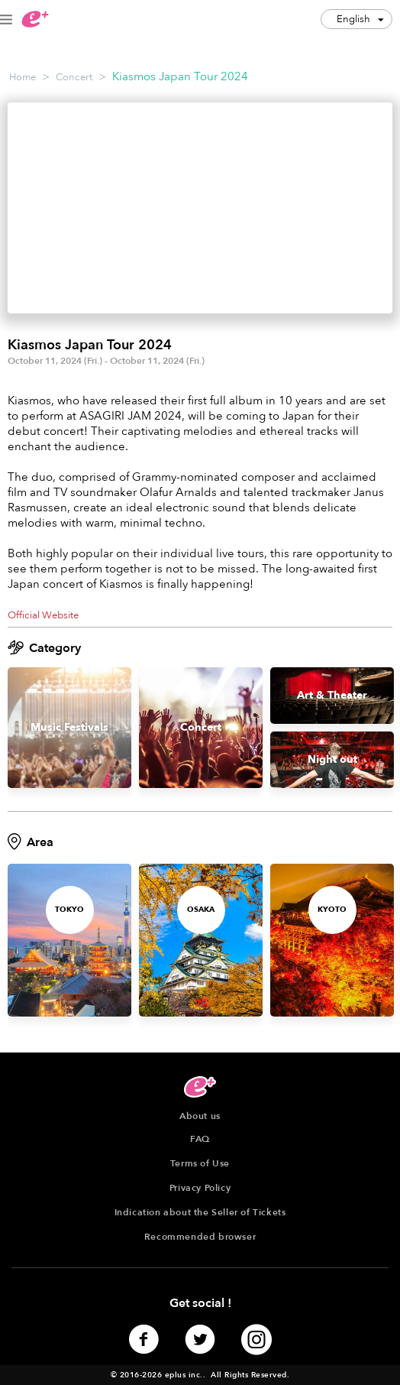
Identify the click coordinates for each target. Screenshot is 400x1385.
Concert (74, 77)
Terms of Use (200, 1163)
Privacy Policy (200, 1188)
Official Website (43, 615)
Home (22, 77)
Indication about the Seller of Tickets (200, 1212)
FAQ (200, 1139)
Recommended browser (200, 1237)
